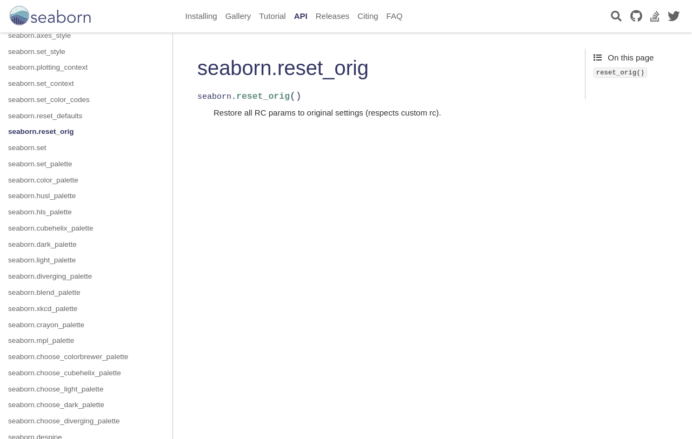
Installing (201, 16)
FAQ (395, 16)
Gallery (238, 16)
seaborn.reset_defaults (45, 116)
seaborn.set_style (36, 52)
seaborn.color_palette (43, 180)
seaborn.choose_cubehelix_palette (64, 373)
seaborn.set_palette (40, 164)
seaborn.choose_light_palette (55, 389)
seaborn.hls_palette (40, 212)
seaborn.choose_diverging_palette (63, 421)
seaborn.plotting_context (48, 67)
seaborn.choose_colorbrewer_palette (68, 357)
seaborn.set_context (41, 83)
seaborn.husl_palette (42, 196)
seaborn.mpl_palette (41, 340)
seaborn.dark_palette (42, 244)
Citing (367, 16)
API (301, 16)
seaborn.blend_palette (44, 292)
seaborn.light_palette (42, 260)
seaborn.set (27, 148)
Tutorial (272, 16)
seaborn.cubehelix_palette (51, 228)
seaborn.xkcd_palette (42, 309)
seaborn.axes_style (39, 35)
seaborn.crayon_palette (46, 325)
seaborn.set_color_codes (49, 100)
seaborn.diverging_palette (50, 276)
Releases (333, 16)
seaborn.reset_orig (41, 131)
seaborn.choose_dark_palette (56, 405)
